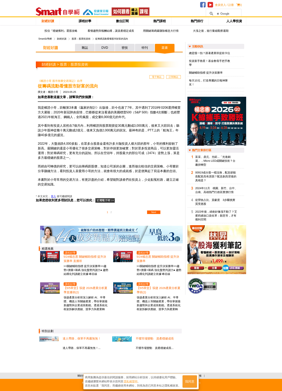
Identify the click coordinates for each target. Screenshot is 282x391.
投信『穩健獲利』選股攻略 (60, 30)
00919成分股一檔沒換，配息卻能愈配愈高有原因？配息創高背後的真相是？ (215, 176)
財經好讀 (48, 21)
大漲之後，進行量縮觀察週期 (211, 30)
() (240, 4)
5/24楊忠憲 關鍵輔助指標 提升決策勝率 (158, 259)
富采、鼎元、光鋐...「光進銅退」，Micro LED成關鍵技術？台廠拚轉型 (215, 160)
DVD (104, 47)
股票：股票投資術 (81, 38)
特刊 (145, 47)
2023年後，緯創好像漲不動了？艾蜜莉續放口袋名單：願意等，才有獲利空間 (216, 215)
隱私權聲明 (130, 381)
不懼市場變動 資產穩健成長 (155, 338)
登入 (53, 196)
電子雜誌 (156, 77)
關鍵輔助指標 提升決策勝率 (206, 72)
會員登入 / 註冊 (224, 4)
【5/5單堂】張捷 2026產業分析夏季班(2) (158, 290)
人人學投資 (234, 21)
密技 (125, 47)
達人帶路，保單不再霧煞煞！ (82, 338)
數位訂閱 (122, 21)
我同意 (189, 381)
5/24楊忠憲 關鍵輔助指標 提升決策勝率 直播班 (85, 259)
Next (153, 212)
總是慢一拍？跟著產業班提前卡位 (209, 53)
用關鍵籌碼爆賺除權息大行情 (161, 30)
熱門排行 (197, 21)
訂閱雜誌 (173, 77)
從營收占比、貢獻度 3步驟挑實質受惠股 (215, 201)
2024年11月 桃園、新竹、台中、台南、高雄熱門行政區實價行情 (216, 190)
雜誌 (85, 47)
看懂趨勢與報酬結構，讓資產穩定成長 (111, 30)
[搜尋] (223, 13)
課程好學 (85, 21)
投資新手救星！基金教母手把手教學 (209, 62)
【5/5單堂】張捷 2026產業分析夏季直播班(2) (85, 290)
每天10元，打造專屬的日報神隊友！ (208, 82)
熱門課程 (159, 21)
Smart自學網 (45, 38)
